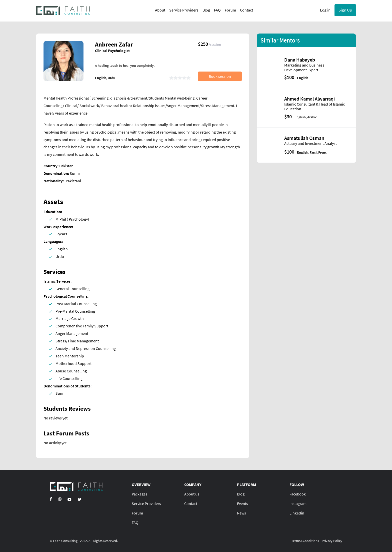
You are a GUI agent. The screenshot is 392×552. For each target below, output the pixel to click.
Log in (325, 10)
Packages (139, 493)
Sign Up (345, 10)
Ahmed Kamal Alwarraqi (309, 99)
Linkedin (297, 512)
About (160, 10)
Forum (230, 10)
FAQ (217, 10)
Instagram (298, 503)
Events (242, 503)
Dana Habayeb (299, 60)
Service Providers (183, 10)
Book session (220, 76)
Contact (246, 10)
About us (191, 493)
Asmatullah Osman (304, 138)
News (241, 512)
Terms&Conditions (305, 540)
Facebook (298, 493)
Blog (206, 10)
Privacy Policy (332, 540)
